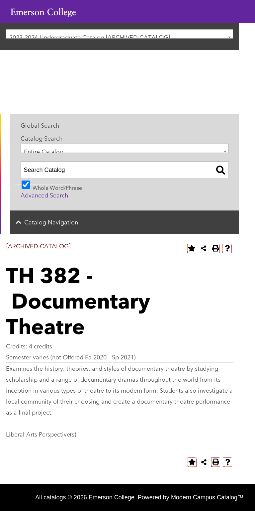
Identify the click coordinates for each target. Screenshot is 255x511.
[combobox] (119, 34)
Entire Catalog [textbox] (43, 150)
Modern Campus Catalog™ (207, 497)
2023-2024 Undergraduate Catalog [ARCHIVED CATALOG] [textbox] (89, 35)
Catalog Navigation (51, 221)
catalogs (54, 497)
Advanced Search (44, 195)
